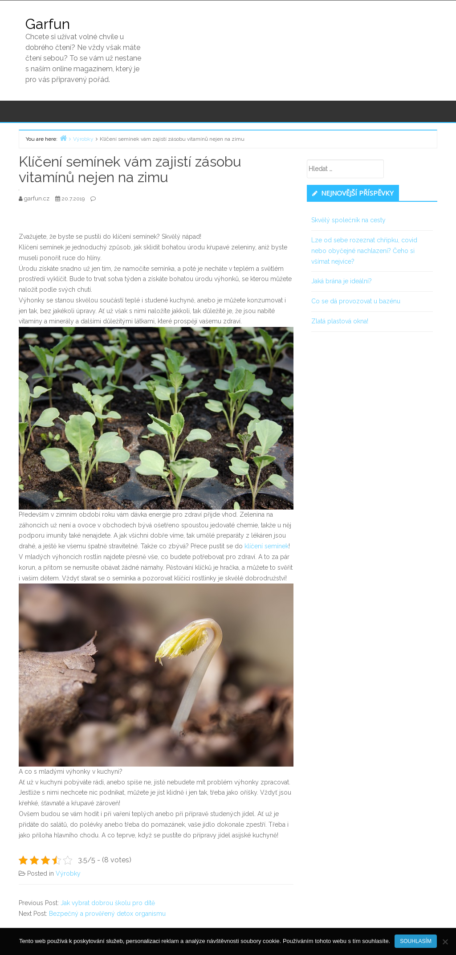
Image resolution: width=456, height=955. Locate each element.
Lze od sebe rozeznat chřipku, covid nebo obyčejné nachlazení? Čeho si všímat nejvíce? (364, 251)
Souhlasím (416, 941)
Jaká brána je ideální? (341, 281)
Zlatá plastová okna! (339, 321)
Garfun (47, 24)
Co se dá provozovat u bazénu (355, 301)
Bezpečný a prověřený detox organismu (107, 913)
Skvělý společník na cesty (348, 220)
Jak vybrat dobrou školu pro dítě (108, 902)
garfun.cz (37, 198)
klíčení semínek (266, 546)
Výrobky (68, 873)
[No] (444, 941)
